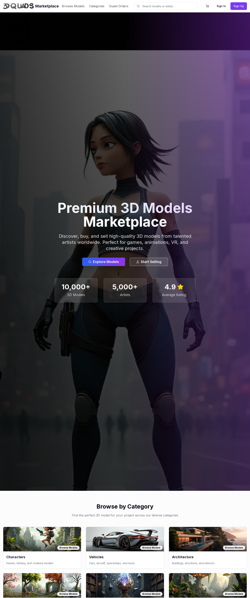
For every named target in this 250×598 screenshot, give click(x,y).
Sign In (221, 6)
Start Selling (148, 262)
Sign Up (239, 6)
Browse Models (73, 6)
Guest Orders (118, 6)
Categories (96, 6)
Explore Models (103, 262)
